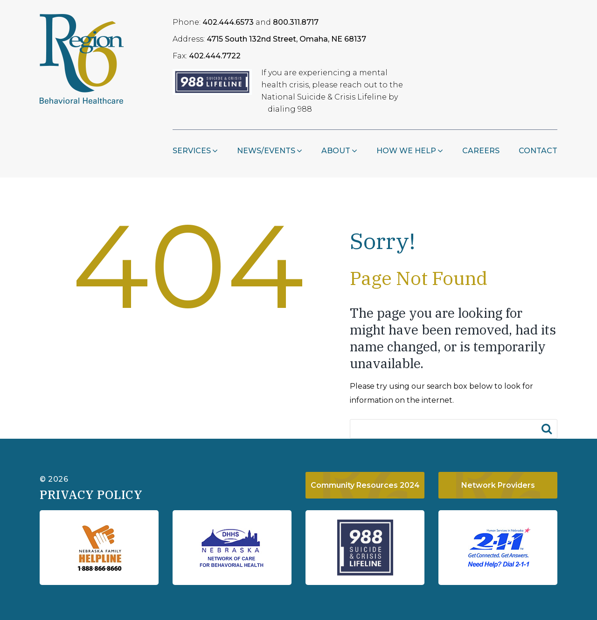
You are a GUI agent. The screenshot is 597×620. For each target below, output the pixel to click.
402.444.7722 (215, 55)
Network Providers (498, 485)
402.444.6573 (228, 22)
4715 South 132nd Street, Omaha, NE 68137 (286, 39)
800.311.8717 (296, 22)
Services (192, 150)
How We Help (406, 150)
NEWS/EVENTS (266, 150)
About (335, 150)
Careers (481, 150)
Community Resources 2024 (365, 485)
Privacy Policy (91, 494)
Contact (538, 150)
